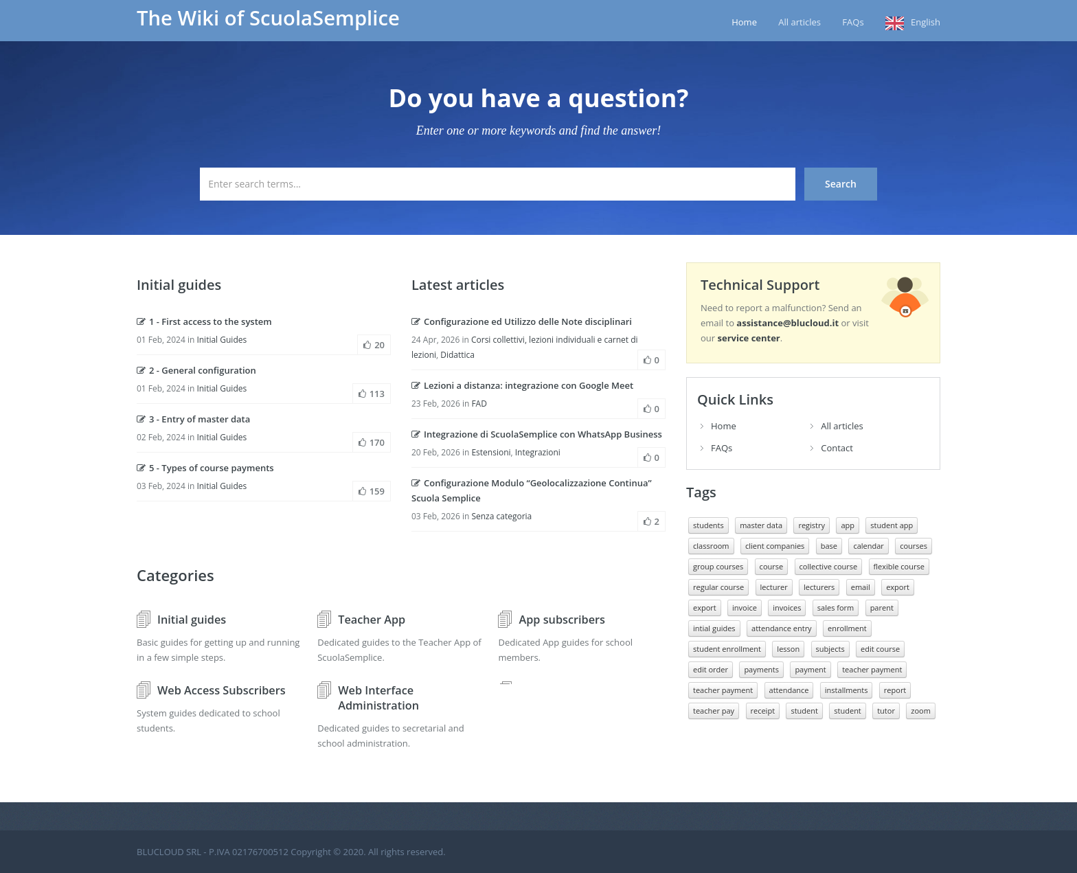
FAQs (852, 22)
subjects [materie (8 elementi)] (830, 649)
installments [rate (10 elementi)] (846, 690)
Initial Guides (221, 339)
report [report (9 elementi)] (895, 690)
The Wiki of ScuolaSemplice (268, 18)
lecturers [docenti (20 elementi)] (819, 587)
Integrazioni (537, 452)
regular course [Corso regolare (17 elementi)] (718, 587)
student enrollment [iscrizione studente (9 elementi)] (727, 649)
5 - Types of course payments (205, 468)
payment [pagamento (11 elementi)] (810, 669)
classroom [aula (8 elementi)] (711, 546)
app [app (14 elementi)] (847, 525)
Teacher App (371, 619)
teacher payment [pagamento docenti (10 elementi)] (723, 690)
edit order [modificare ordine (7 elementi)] (710, 669)
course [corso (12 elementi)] (772, 566)
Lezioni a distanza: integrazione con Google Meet (522, 385)
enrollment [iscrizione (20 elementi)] (847, 628)
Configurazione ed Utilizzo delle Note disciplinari (521, 321)
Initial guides (191, 619)
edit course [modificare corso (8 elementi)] (880, 649)
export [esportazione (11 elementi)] (897, 587)
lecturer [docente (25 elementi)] (774, 587)
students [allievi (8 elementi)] (708, 525)
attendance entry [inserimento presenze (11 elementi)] (781, 628)
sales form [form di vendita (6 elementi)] (835, 607)
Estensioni (490, 452)
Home (744, 22)
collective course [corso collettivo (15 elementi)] (829, 566)
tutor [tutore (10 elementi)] (886, 710)
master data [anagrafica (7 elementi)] (761, 525)
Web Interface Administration (378, 698)
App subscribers (561, 619)
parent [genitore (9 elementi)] (882, 607)
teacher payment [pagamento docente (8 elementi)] (872, 669)
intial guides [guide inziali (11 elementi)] (714, 628)
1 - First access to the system (204, 321)
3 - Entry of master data (193, 419)
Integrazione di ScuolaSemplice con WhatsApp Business (536, 434)
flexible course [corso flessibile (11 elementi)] (899, 566)
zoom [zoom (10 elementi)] (921, 710)
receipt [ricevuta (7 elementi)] (763, 710)
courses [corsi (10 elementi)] (913, 546)
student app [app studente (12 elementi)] (891, 525)
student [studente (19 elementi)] (804, 710)
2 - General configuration (196, 370)
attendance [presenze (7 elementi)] (789, 690)
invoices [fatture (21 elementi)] (787, 607)
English (925, 22)
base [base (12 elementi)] (829, 546)
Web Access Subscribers (221, 690)
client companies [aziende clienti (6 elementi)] (774, 546)
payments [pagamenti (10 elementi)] (761, 669)
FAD (479, 403)
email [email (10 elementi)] (860, 587)
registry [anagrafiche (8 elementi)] (811, 525)
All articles (799, 22)
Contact (837, 448)
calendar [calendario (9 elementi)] (868, 546)
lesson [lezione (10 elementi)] (788, 649)
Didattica (457, 355)
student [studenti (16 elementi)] (847, 710)
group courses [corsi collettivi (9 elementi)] (718, 566)
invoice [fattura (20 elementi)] (744, 607)
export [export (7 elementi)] (704, 607)
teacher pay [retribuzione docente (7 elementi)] (713, 710)
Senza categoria (501, 516)
